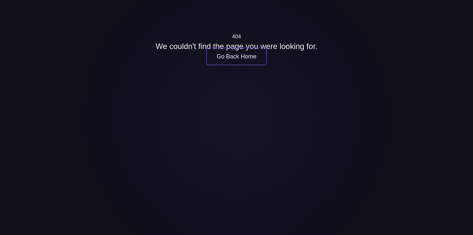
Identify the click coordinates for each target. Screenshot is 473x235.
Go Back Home (236, 56)
